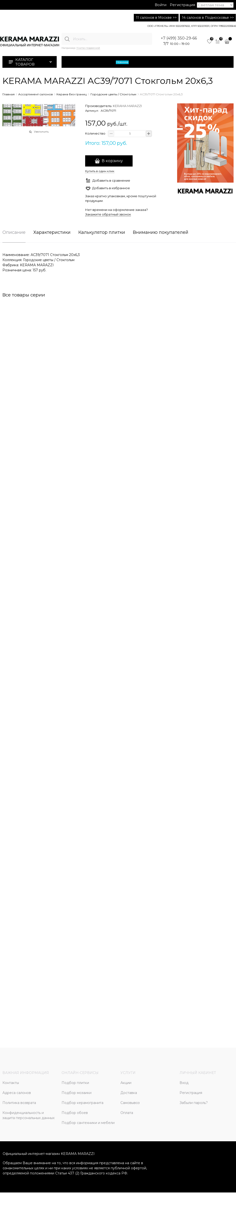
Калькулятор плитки (101, 232)
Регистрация (182, 4)
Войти (160, 4)
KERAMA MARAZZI (127, 106)
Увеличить (41, 131)
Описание (14, 232)
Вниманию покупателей (160, 232)
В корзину (112, 160)
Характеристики (52, 232)
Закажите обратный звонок (108, 214)
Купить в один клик (99, 171)
